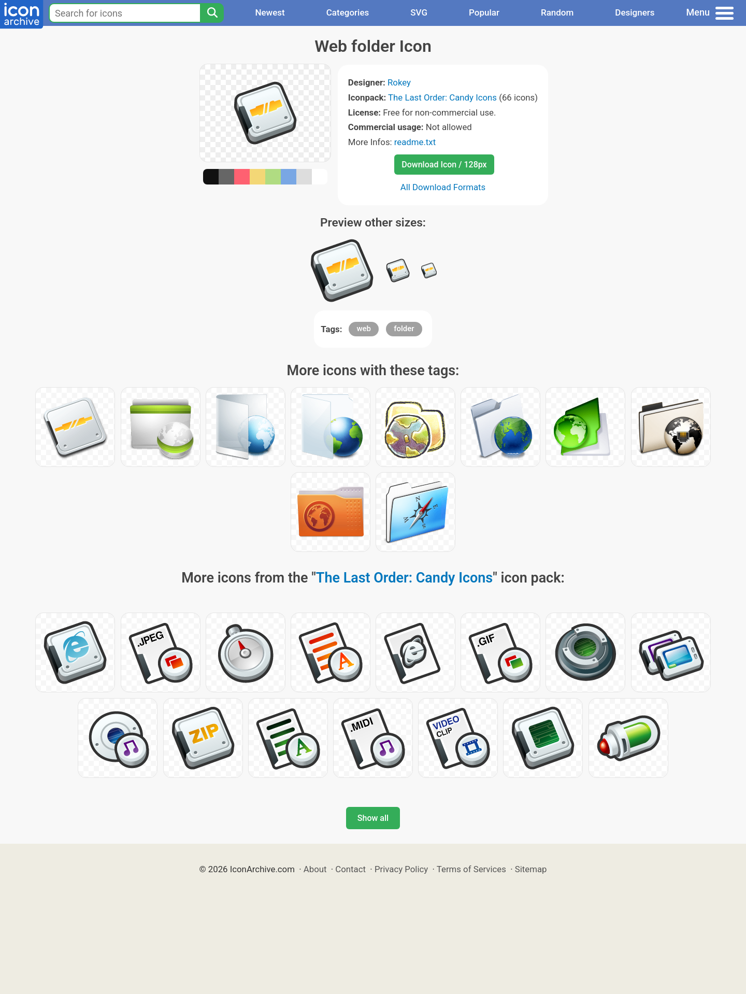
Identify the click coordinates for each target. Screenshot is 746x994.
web (363, 328)
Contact (350, 869)
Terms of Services (471, 869)
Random (557, 12)
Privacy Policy (401, 869)
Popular (484, 12)
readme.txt (415, 142)
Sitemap (531, 869)
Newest (269, 12)
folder (404, 328)
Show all (373, 818)
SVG (418, 12)
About (315, 869)
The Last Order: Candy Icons (442, 97)
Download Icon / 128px (443, 164)
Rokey (399, 82)
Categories (347, 12)
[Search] (212, 13)
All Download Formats (443, 187)
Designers (634, 12)
